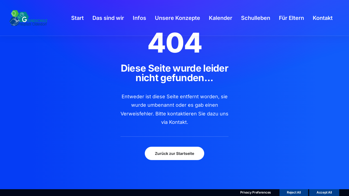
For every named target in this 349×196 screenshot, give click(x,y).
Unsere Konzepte (177, 18)
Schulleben (255, 18)
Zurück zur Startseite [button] (174, 153)
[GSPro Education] (28, 18)
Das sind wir (108, 18)
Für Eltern (291, 18)
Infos (139, 18)
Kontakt (323, 18)
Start (77, 18)
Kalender (220, 18)
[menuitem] (77, 18)
